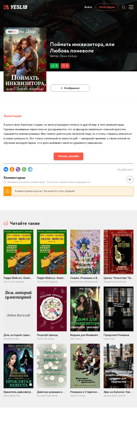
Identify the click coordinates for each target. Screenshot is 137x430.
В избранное (70, 88)
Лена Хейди (68, 56)
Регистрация (107, 7)
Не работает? (125, 169)
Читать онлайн (68, 156)
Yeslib (18, 7)
